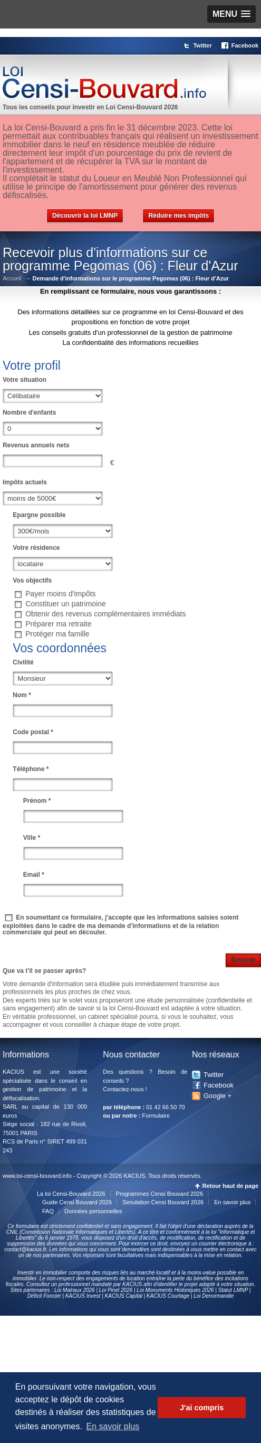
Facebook (244, 45)
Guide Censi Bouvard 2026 (77, 1202)
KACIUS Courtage (168, 1296)
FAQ (48, 1211)
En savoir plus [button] (113, 1426)
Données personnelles (93, 1211)
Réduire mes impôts (178, 215)
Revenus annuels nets (36, 445)
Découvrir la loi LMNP (85, 215)
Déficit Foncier (44, 1296)
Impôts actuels (25, 482)
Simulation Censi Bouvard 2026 (163, 1202)
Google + (217, 1096)
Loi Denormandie (214, 1296)
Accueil (12, 279)
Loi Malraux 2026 (74, 1290)
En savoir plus (232, 1202)
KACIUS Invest (83, 1296)
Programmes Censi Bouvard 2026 (160, 1194)
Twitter (202, 45)
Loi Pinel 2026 (115, 1290)
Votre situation (24, 379)
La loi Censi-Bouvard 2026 (71, 1194)
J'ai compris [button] (202, 1407)
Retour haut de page (230, 1186)
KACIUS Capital (123, 1296)
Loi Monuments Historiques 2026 (175, 1290)
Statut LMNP (233, 1290)
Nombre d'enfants (29, 412)
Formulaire (156, 1115)
